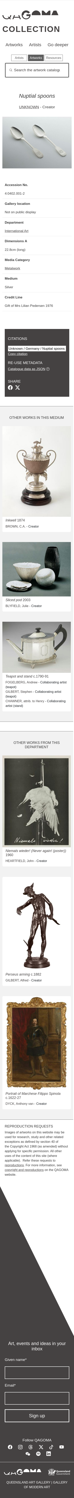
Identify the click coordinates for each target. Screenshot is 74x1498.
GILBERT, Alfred (17, 980)
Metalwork (12, 268)
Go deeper (58, 44)
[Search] (37, 70)
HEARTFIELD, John (20, 861)
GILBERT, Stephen (19, 691)
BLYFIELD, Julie (17, 606)
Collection (31, 29)
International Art (16, 231)
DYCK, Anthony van (19, 1103)
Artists (35, 44)
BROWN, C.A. (15, 526)
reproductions (14, 1165)
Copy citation (17, 354)
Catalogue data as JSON (26, 369)
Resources (53, 58)
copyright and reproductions (24, 1170)
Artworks (14, 44)
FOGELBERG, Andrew (21, 682)
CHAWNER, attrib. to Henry (25, 701)
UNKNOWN (29, 107)
